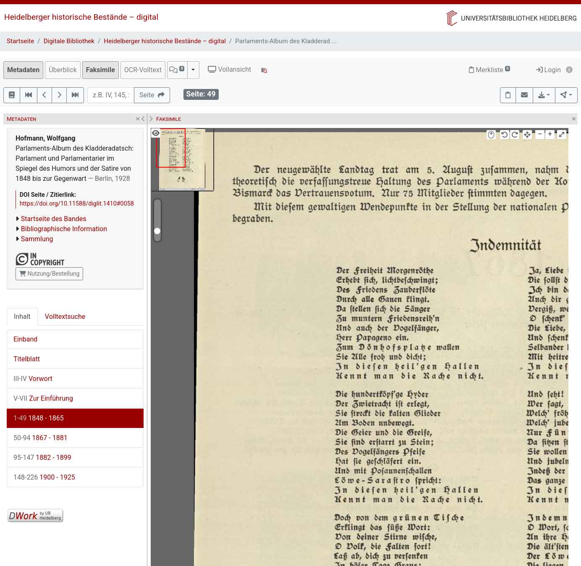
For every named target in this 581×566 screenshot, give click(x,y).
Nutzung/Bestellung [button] (49, 273)
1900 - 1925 (44, 477)
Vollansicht (229, 69)
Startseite (20, 41)
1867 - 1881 (40, 438)
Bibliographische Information (64, 229)
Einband (25, 339)
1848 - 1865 (38, 418)
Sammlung (37, 239)
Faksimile (100, 70)
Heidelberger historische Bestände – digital (81, 17)
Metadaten (23, 70)
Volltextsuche (65, 317)
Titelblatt (26, 359)
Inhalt (22, 317)
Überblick (63, 70)
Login (548, 70)
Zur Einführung (43, 398)
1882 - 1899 (42, 458)
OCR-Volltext (143, 70)
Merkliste (489, 70)
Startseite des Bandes (53, 219)
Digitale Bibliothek (69, 41)
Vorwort (32, 379)
